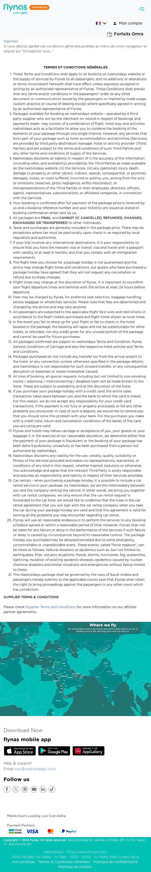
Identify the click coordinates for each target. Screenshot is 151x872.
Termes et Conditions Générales (64, 862)
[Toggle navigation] (141, 9)
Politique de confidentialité (115, 862)
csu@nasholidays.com (35, 769)
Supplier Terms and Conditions (51, 607)
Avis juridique (23, 862)
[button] (101, 23)
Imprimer (11, 41)
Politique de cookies (74, 867)
